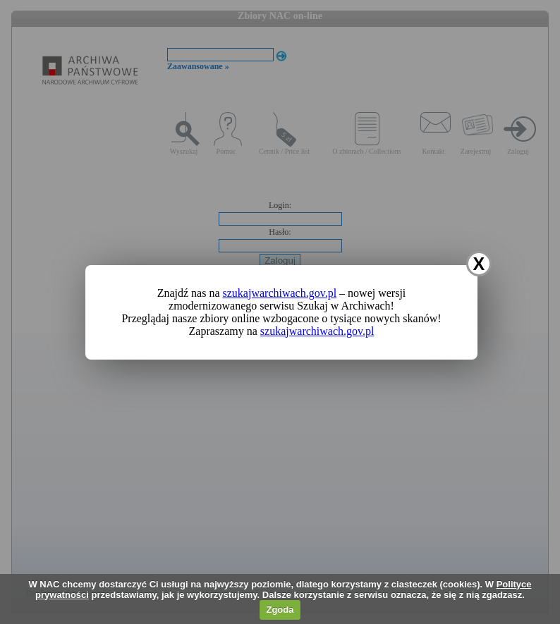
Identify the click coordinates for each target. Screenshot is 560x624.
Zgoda (279, 609)
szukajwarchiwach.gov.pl (280, 293)
